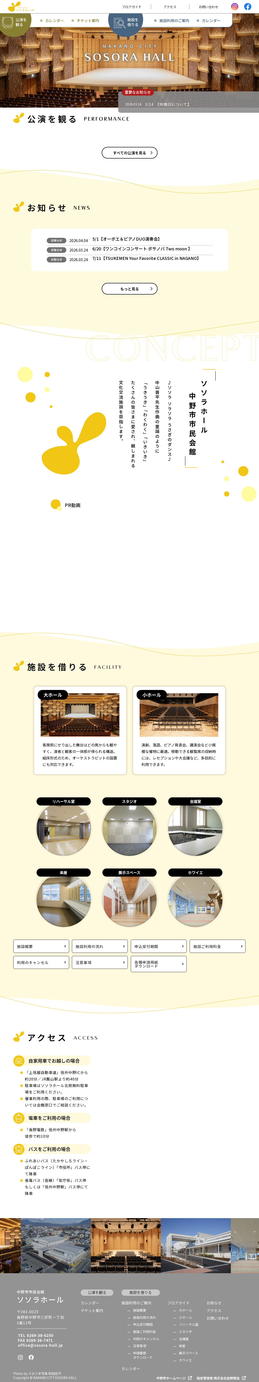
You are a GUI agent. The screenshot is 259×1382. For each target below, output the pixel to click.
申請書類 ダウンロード (143, 1351)
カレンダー (90, 1299)
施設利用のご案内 (136, 1299)
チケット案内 (92, 1306)
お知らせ (56, 241)
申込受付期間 (146, 945)
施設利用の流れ (89, 945)
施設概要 (25, 945)
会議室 (184, 1335)
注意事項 (83, 961)
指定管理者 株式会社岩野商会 (218, 1374)
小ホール (185, 1313)
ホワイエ (185, 1356)
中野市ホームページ (171, 1374)
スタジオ (185, 1328)
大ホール (185, 1306)
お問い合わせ (218, 1314)
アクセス (214, 1306)
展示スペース (188, 1349)
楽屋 (182, 1342)
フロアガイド (178, 1299)
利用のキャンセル (33, 961)
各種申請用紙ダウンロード (146, 961)
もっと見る (129, 297)
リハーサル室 (188, 1321)
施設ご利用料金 (207, 945)
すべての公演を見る (129, 153)
